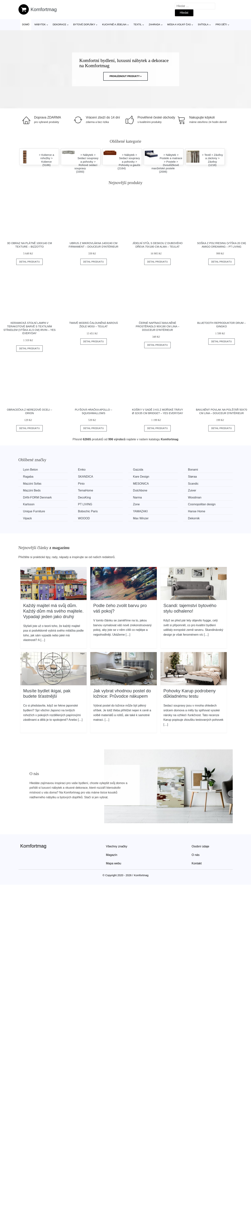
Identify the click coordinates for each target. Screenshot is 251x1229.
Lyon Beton (30, 469)
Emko (82, 469)
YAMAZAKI (140, 511)
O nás (196, 854)
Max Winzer (140, 518)
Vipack (27, 518)
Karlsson (29, 504)
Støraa (192, 476)
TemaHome (85, 490)
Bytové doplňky (84, 24)
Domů (26, 24)
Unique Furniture (34, 511)
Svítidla (203, 24)
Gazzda (138, 469)
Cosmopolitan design (202, 504)
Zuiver (192, 490)
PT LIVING (85, 504)
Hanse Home (196, 511)
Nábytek (40, 24)
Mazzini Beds (32, 490)
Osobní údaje (200, 846)
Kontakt (197, 863)
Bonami (193, 469)
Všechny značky (116, 846)
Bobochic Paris (88, 511)
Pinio (81, 483)
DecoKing (84, 497)
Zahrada (154, 24)
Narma (137, 497)
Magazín (111, 854)
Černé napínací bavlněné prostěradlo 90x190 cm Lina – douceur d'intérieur (157, 326)
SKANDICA (85, 476)
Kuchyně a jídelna (114, 24)
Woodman (195, 497)
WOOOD (84, 518)
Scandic (193, 483)
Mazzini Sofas (32, 483)
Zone (136, 504)
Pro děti (221, 24)
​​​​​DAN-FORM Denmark (37, 497)
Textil (138, 24)
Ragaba (28, 476)
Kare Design (141, 476)
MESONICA (141, 483)
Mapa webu (113, 863)
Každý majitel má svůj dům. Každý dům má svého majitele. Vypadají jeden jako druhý (53, 611)
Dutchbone (140, 490)
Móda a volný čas (179, 24)
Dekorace (59, 24)
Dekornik (194, 518)
